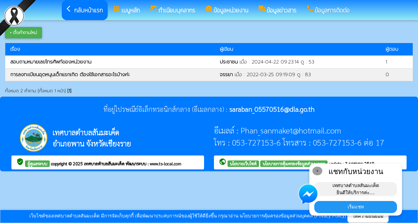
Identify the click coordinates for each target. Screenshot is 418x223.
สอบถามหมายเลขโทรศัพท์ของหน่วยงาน (50, 62)
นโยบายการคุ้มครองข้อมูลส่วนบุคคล (294, 163)
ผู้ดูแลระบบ (37, 163)
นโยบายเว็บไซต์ (243, 163)
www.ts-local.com (165, 163)
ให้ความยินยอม (368, 216)
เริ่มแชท (356, 206)
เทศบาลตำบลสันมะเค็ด (105, 163)
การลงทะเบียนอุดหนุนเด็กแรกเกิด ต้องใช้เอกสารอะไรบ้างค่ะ (70, 74)
